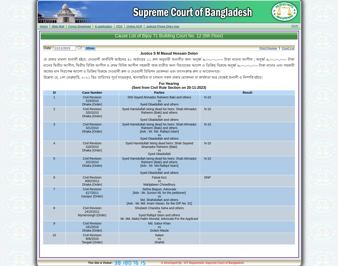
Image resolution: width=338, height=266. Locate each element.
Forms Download (79, 26)
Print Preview (268, 48)
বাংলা (294, 26)
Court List (288, 48)
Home (44, 26)
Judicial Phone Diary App (162, 26)
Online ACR (134, 26)
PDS (118, 26)
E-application (103, 26)
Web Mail (57, 26)
